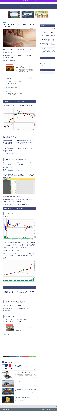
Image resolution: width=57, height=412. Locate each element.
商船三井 (5, 335)
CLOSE (31, 78)
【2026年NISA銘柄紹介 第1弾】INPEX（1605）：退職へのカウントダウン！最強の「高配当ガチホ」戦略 (48, 39)
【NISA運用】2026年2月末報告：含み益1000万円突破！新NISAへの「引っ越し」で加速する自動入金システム (48, 34)
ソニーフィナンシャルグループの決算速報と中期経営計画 (48, 29)
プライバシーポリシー (5, 410)
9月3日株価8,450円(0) (14, 89)
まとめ (10, 92)
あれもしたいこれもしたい (28, 6)
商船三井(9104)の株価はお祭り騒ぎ (16, 93)
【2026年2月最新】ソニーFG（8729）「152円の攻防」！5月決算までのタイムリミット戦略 (48, 45)
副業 (42, 65)
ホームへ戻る (4, 3)
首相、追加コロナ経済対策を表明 (10, 154)
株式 (8, 335)
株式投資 (5, 22)
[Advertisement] (19, 346)
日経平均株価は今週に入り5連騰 (15, 82)
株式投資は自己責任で (14, 95)
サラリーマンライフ (11, 3)
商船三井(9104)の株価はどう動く (15, 87)
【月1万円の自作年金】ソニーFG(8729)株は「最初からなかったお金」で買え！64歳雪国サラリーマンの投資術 (48, 51)
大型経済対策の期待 (13, 83)
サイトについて (49, 3)
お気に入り (43, 3)
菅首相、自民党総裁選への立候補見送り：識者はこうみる (15, 171)
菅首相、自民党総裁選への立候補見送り (17, 85)
